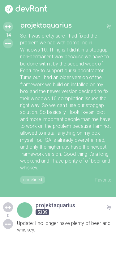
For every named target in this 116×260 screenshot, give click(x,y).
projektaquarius (45, 25)
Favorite (103, 179)
